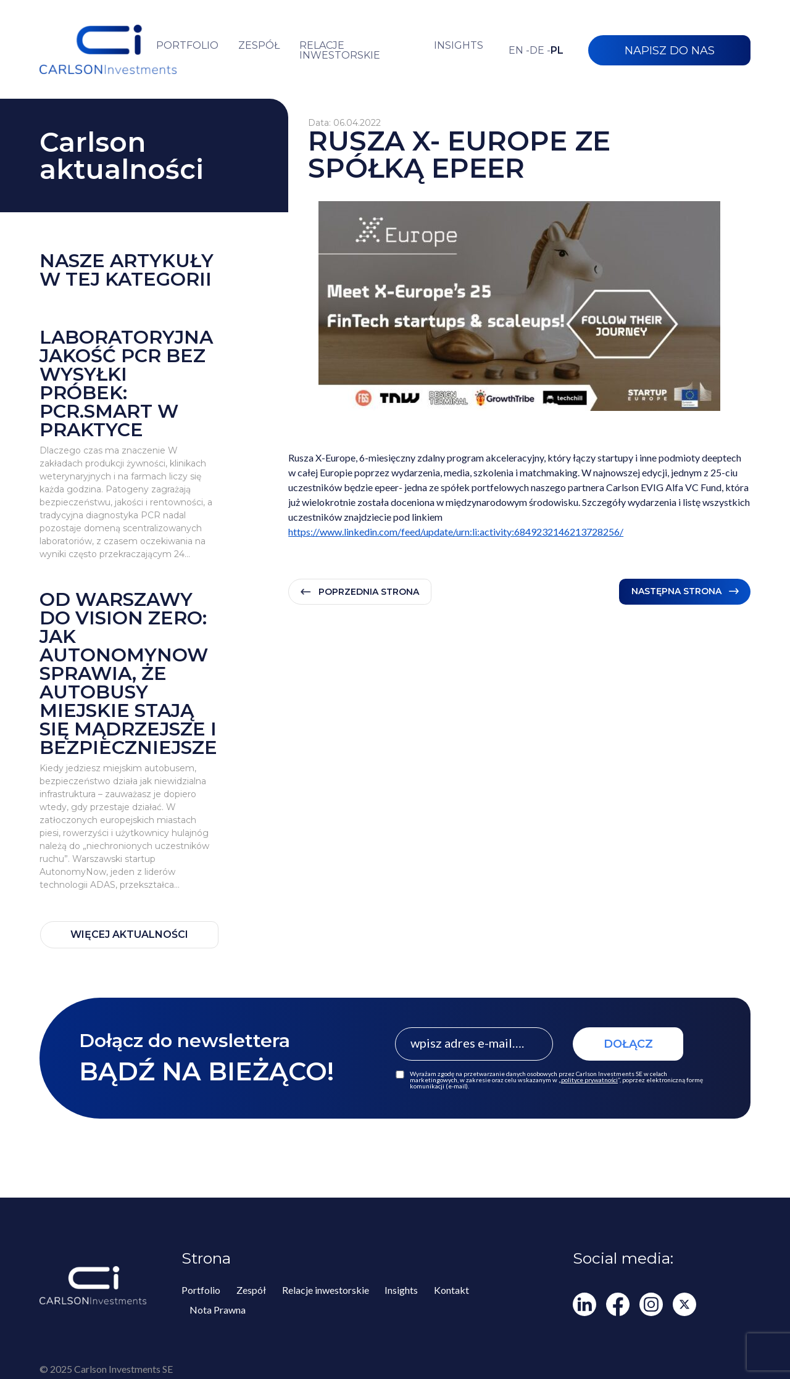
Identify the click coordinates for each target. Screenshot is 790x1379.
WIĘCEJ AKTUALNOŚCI (129, 934)
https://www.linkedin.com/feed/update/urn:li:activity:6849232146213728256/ (455, 531)
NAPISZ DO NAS (670, 50)
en (519, 51)
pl (557, 51)
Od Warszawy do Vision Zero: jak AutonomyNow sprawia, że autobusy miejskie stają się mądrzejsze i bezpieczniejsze (128, 673)
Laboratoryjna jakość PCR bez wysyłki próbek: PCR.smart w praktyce (126, 383)
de (540, 51)
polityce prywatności (589, 1079)
